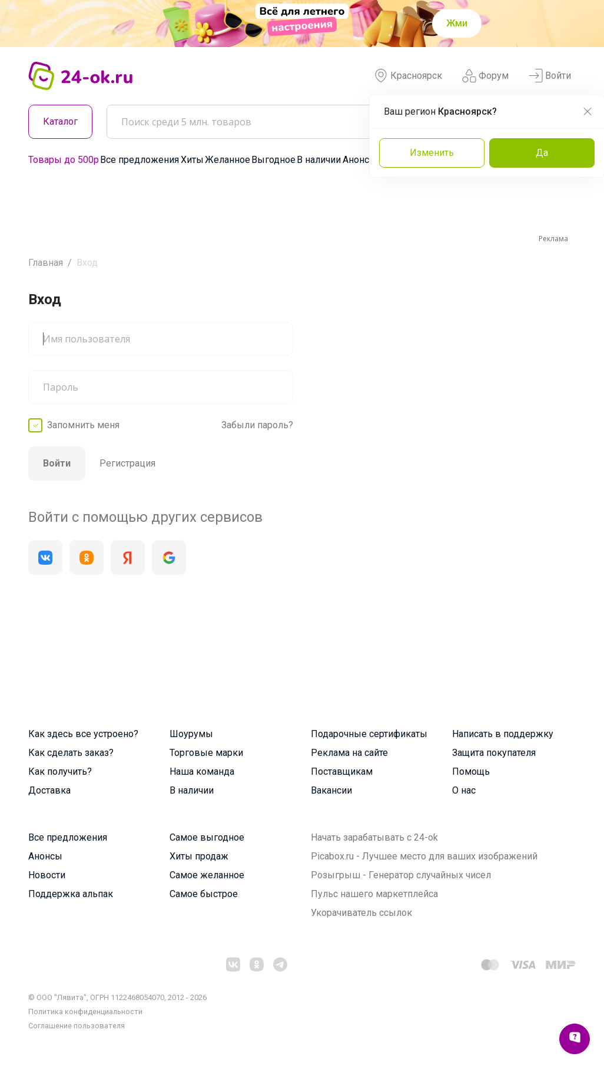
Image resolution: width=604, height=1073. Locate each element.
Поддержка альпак (70, 893)
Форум (485, 76)
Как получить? (60, 771)
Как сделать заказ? (71, 752)
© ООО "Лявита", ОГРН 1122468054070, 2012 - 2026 (117, 997)
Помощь (471, 771)
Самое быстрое (204, 893)
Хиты (192, 159)
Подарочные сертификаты (369, 733)
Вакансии (331, 790)
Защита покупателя (494, 752)
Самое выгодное (207, 837)
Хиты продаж (199, 856)
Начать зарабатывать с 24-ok (374, 837)
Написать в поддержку (502, 733)
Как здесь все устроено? (83, 733)
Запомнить (83, 425)
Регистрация (127, 463)
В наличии (319, 159)
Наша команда (202, 771)
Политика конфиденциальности (85, 1011)
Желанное (227, 159)
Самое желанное (207, 875)
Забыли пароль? (257, 425)
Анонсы (360, 159)
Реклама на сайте (349, 752)
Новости (46, 875)
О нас (464, 790)
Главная (45, 262)
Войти (550, 76)
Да (542, 152)
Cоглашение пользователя (76, 1025)
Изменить (432, 152)
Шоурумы (191, 733)
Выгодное (273, 159)
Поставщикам (342, 771)
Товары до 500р (63, 159)
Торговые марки (206, 752)
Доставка (49, 790)
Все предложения (139, 159)
